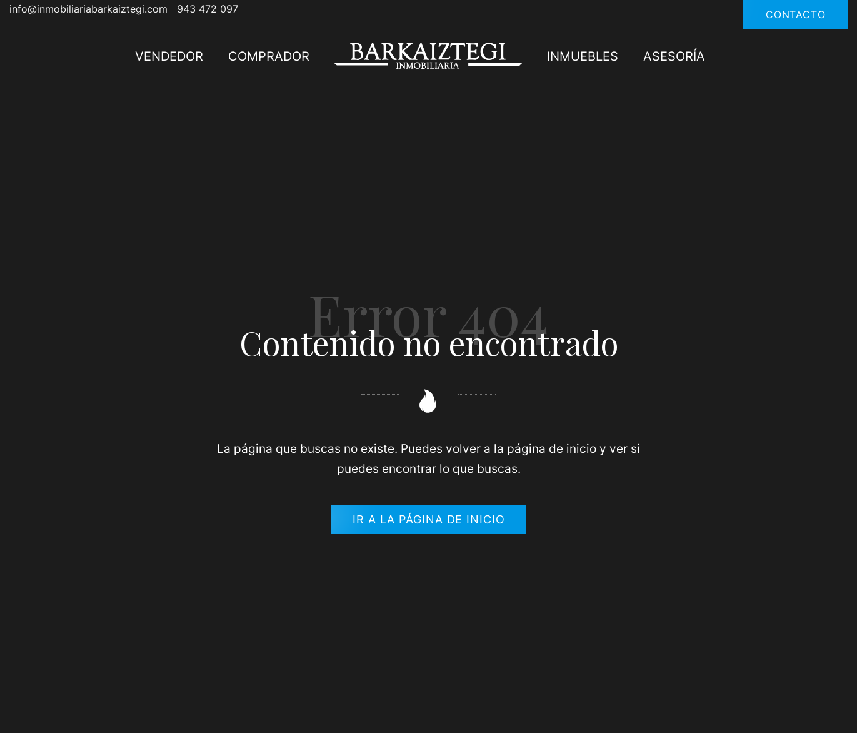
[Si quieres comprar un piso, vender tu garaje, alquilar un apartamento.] (428, 55)
